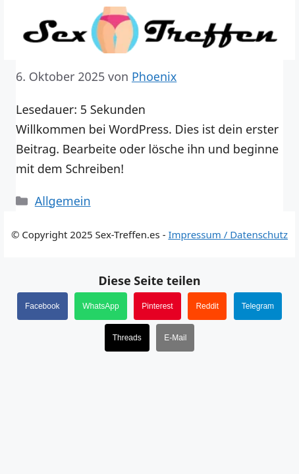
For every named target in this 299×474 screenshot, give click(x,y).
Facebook (42, 306)
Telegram (258, 306)
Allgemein (63, 201)
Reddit (207, 306)
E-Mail (175, 337)
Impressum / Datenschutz (228, 234)
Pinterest (157, 306)
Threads (127, 337)
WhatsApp (100, 306)
